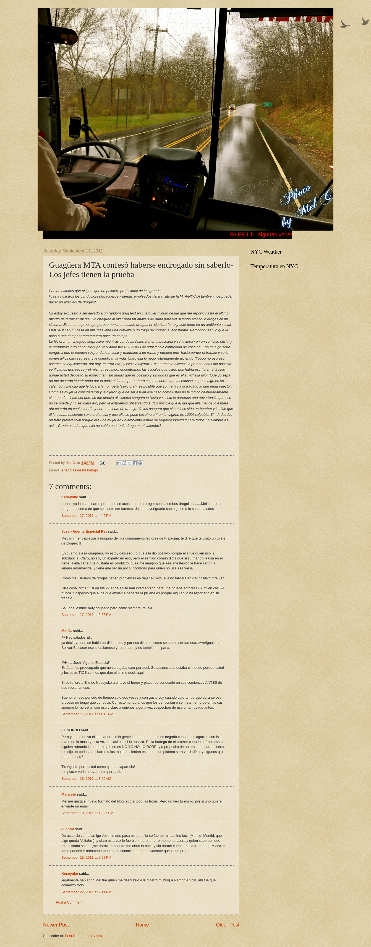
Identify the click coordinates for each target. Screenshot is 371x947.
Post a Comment (69, 902)
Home (142, 925)
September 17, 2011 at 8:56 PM (86, 615)
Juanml (67, 829)
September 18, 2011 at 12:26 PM (87, 813)
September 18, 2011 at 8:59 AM (86, 778)
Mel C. (71, 463)
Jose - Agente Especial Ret (84, 531)
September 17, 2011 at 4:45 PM (86, 516)
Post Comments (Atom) (83, 936)
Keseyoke (69, 497)
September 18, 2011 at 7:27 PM (86, 857)
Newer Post (56, 925)
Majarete (68, 794)
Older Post (227, 925)
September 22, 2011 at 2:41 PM (86, 892)
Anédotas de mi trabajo (79, 470)
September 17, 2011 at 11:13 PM (87, 714)
